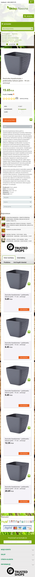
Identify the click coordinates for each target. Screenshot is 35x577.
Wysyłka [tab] (17, 197)
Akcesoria (14, 34)
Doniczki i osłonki (7, 36)
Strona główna (6, 34)
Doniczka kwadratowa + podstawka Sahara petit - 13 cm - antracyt (17, 343)
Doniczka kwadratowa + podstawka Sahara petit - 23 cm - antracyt (17, 487)
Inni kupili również (20, 262)
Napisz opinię (24, 98)
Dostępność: (8, 109)
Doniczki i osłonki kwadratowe (10, 38)
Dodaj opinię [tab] (17, 206)
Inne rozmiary (9, 258)
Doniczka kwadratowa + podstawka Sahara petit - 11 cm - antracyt (17, 296)
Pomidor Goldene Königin (13, 229)
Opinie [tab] (17, 202)
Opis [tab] (17, 126)
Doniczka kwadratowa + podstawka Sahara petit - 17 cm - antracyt (17, 439)
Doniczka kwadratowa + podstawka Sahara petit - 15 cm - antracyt (17, 391)
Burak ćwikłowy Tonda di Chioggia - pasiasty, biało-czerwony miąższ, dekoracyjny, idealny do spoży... (19, 225)
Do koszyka (9, 120)
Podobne (7, 262)
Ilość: (6, 112)
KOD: (5, 106)
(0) (16, 98)
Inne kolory (21, 258)
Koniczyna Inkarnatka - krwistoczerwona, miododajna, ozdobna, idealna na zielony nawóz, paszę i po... (18, 219)
